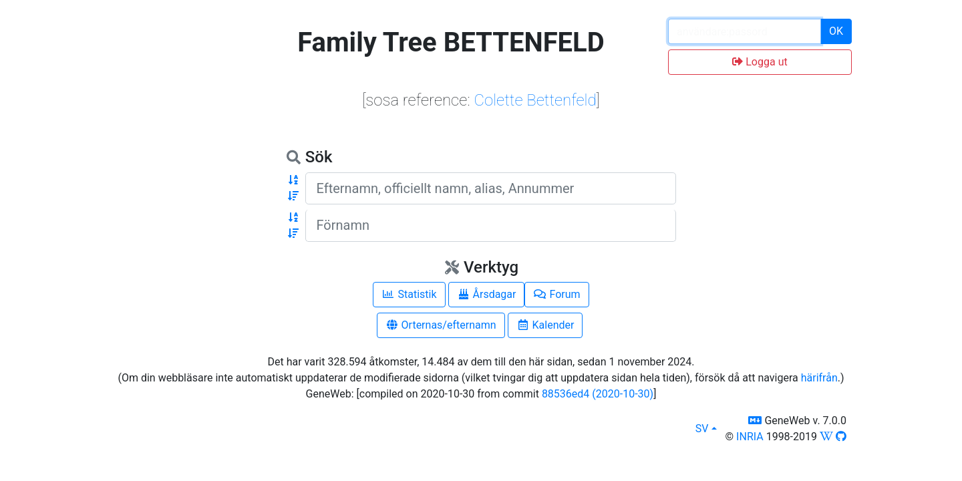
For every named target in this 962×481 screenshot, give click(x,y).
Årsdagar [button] (486, 294)
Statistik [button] (408, 294)
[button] (293, 180)
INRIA (750, 436)
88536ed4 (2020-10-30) (597, 393)
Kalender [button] (545, 325)
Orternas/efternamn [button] (440, 325)
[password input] (744, 31)
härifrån (819, 377)
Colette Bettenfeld (535, 100)
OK (836, 31)
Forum (556, 294)
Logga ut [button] (759, 61)
